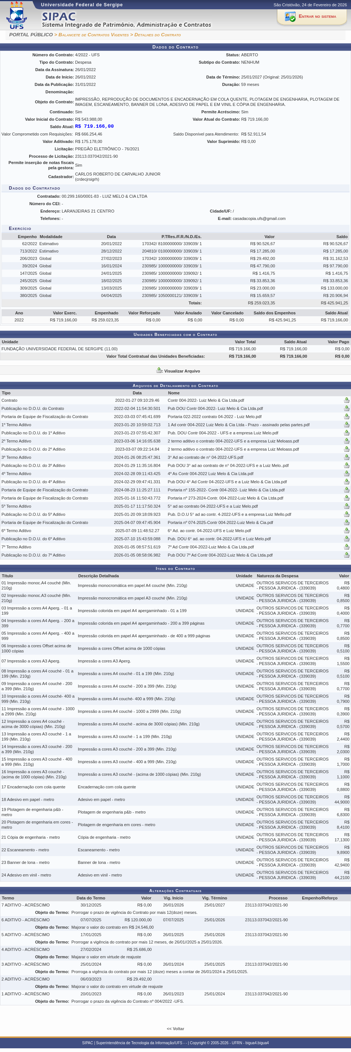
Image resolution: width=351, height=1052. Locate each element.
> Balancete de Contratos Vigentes (91, 34)
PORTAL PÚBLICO (31, 34)
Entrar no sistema (317, 16)
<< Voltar (175, 1028)
